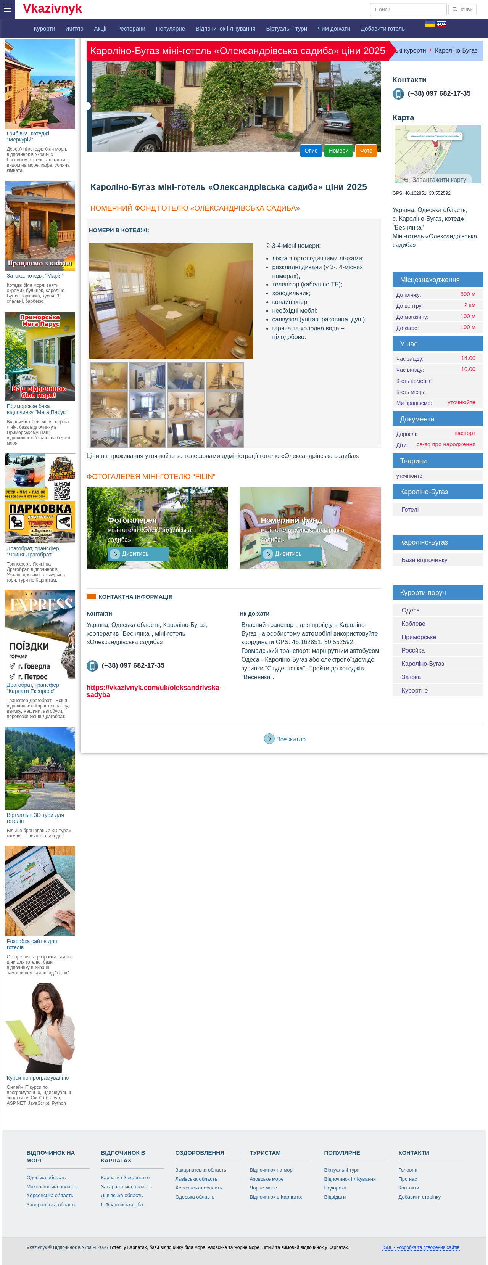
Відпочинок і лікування (225, 28)
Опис (311, 151)
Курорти (44, 28)
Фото (366, 151)
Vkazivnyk (52, 8)
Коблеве (413, 623)
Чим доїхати (334, 28)
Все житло (285, 738)
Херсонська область (50, 1195)
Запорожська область (52, 1204)
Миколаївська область (52, 1186)
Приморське (419, 637)
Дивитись (129, 554)
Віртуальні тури (287, 28)
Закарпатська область (126, 1186)
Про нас (408, 1179)
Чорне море (263, 1188)
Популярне (170, 28)
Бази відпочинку (425, 560)
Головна (408, 1170)
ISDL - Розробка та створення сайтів (420, 1247)
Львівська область (122, 1195)
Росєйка (413, 650)
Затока (411, 677)
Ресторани (131, 28)
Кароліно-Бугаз (456, 50)
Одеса (411, 610)
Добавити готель (383, 28)
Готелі (410, 509)
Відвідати (335, 1197)
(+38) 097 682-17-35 (126, 665)
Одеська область (46, 1177)
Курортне (415, 690)
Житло (75, 28)
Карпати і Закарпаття (125, 1177)
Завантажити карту (435, 180)
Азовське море (267, 1179)
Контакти (409, 1188)
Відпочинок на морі (272, 1170)
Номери (338, 151)
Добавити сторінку (420, 1197)
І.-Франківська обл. (123, 1204)
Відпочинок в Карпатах (276, 1197)
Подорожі (335, 1188)
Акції (100, 28)
